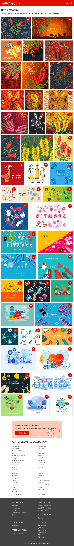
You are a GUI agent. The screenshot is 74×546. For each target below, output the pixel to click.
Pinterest (42, 530)
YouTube (42, 535)
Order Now (22, 433)
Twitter (41, 528)
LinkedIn (41, 537)
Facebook (42, 526)
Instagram (42, 533)
